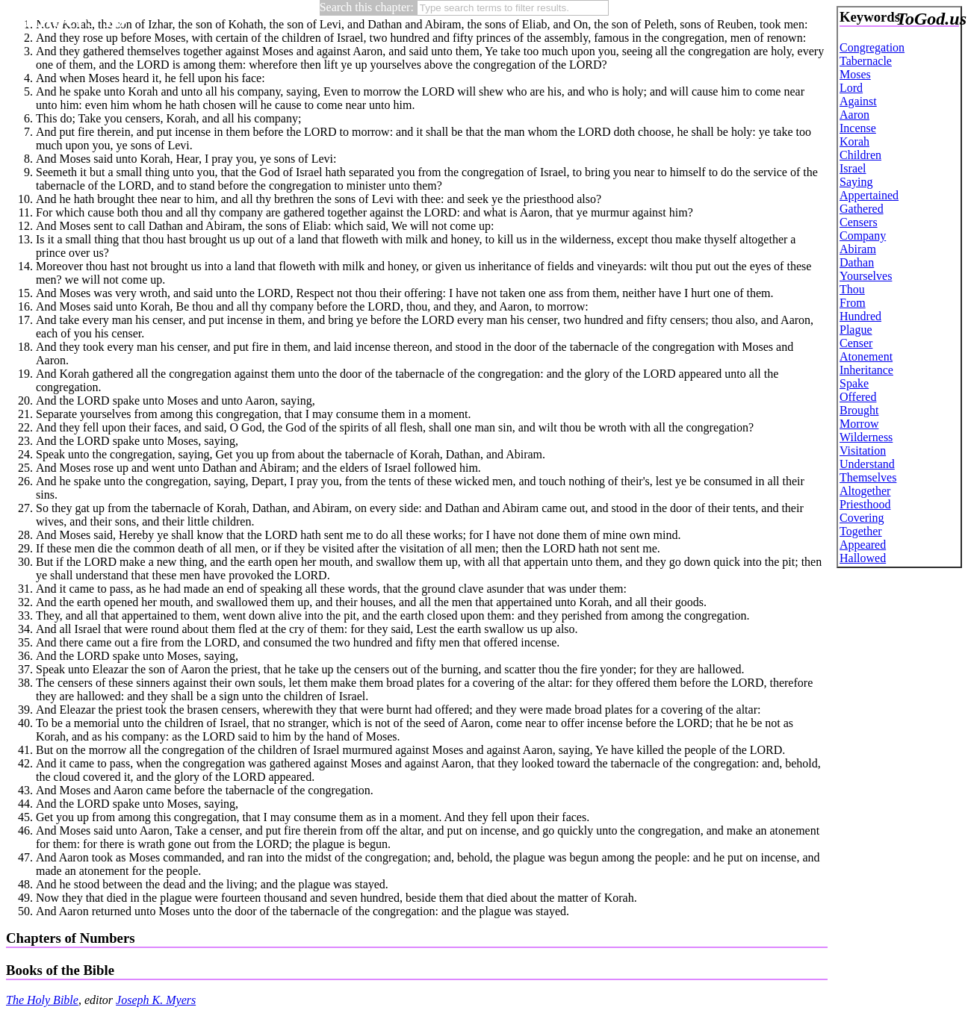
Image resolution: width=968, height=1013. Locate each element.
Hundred (860, 316)
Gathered (862, 208)
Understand (867, 464)
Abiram (858, 249)
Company (863, 235)
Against (858, 101)
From (853, 302)
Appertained (869, 195)
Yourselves (866, 275)
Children (860, 155)
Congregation (872, 47)
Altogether (865, 490)
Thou (852, 289)
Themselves (868, 477)
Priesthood (865, 504)
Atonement (866, 356)
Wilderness (866, 437)
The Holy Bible (42, 1000)
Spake (854, 383)
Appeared (863, 544)
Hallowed (863, 558)
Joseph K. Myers (156, 1000)
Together (861, 531)
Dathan (857, 262)
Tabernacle (866, 60)
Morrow (859, 423)
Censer (856, 343)
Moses (855, 74)
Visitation (863, 450)
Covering (862, 517)
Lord (851, 87)
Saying (856, 181)
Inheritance (866, 370)
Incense (858, 128)
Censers (859, 222)
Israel (853, 168)
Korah (854, 141)
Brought (859, 410)
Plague (856, 329)
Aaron (854, 114)
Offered (858, 396)
